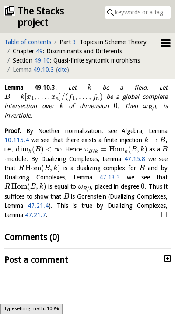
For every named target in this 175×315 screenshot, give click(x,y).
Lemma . (30, 87)
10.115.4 (16, 140)
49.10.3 (43, 69)
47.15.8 (134, 158)
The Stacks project (41, 17)
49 (39, 51)
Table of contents (27, 42)
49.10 (42, 60)
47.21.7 (35, 214)
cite (62, 69)
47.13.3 (109, 177)
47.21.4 (38, 205)
